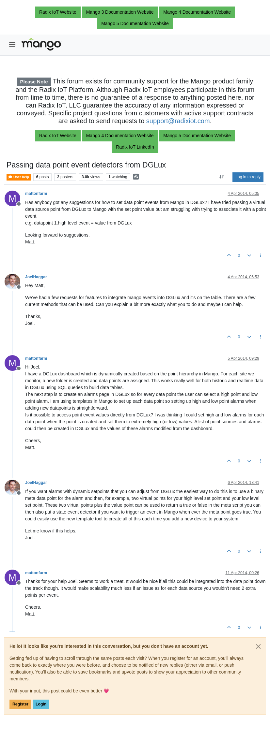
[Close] (258, 646)
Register (20, 704)
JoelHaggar (36, 277)
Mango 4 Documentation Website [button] (197, 12)
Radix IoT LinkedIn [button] (135, 147)
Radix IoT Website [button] (57, 12)
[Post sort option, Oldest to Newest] (221, 176)
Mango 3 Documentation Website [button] (120, 12)
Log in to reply (248, 177)
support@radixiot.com (178, 120)
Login (41, 704)
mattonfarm (36, 193)
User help (18, 177)
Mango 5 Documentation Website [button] (135, 23)
